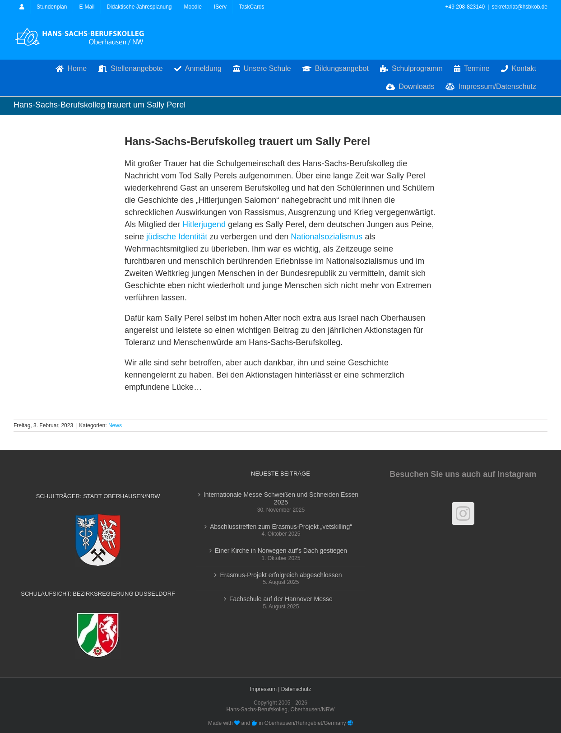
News (115, 425)
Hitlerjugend (204, 224)
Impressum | (265, 689)
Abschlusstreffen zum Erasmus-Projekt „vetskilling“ (281, 526)
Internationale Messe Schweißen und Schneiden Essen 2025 (281, 498)
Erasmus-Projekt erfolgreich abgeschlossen (281, 575)
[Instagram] (463, 513)
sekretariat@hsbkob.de (519, 7)
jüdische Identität (176, 236)
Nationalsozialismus (326, 236)
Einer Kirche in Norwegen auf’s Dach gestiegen (281, 550)
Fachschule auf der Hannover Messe (281, 598)
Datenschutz (296, 689)
